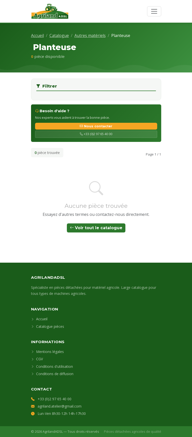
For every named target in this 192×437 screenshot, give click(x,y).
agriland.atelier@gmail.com (59, 406)
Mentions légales (47, 351)
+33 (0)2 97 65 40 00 (96, 134)
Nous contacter (96, 126)
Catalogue (59, 35)
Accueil (37, 35)
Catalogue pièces (47, 326)
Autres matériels (90, 35)
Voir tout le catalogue (96, 227)
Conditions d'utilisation (52, 366)
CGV (37, 358)
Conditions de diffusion (52, 373)
